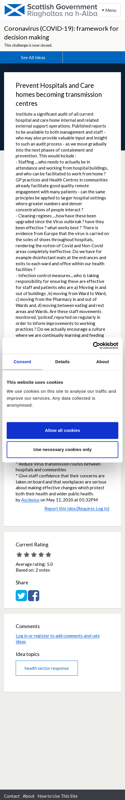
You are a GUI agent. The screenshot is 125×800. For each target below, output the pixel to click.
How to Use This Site (58, 796)
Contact (12, 796)
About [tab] (102, 361)
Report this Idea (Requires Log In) (76, 508)
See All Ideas (33, 57)
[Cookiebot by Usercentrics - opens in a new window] (92, 345)
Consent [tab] (22, 361)
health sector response (47, 668)
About (29, 796)
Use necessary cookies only (62, 449)
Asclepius (30, 499)
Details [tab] (62, 361)
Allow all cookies (62, 430)
